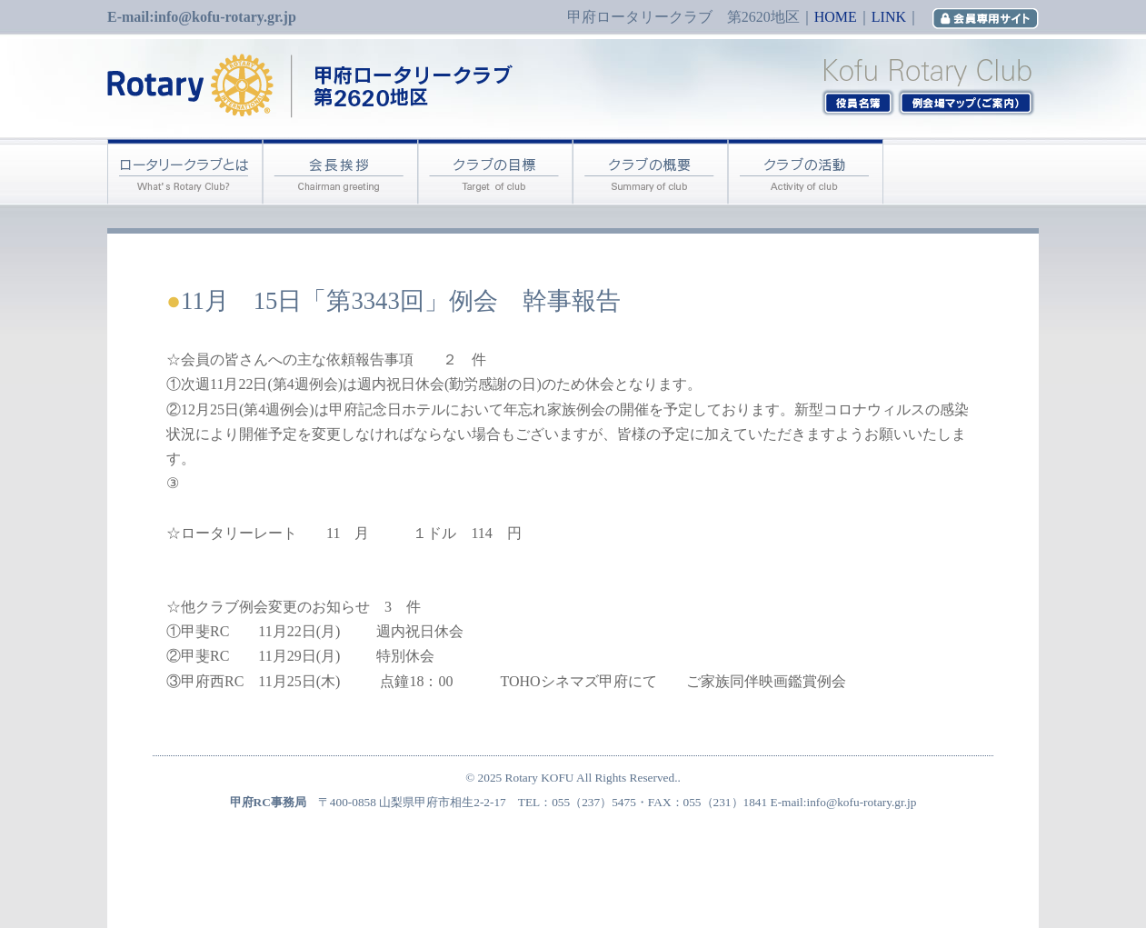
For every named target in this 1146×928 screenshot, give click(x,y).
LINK (889, 17)
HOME (835, 17)
